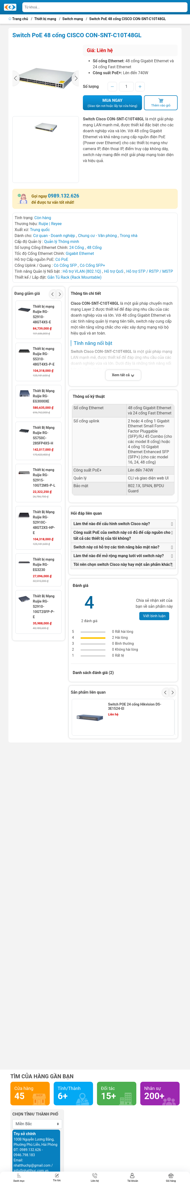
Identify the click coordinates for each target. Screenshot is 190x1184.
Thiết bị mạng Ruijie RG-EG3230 (43, 564)
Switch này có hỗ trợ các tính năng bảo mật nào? (116, 547)
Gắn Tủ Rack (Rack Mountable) (75, 277)
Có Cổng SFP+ (92, 265)
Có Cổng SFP (65, 265)
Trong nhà (129, 235)
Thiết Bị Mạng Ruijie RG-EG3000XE (44, 396)
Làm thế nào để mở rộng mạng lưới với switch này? (118, 555)
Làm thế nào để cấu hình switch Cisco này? (111, 523)
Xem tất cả (123, 375)
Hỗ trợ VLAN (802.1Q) (82, 271)
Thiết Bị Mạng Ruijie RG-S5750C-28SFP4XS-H (44, 435)
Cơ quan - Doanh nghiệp (54, 235)
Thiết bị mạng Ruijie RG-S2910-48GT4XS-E (43, 314)
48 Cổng (94, 247)
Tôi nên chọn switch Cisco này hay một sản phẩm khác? (122, 564)
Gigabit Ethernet (80, 253)
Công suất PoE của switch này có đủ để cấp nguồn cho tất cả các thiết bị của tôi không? (121, 535)
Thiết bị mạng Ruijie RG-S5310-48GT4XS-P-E (44, 356)
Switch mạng (72, 19)
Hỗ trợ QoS (113, 271)
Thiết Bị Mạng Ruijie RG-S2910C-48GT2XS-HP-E (44, 522)
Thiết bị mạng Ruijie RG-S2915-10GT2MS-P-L (44, 477)
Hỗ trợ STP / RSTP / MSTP (149, 271)
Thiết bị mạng (45, 19)
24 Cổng (76, 247)
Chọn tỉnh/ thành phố (35, 1114)
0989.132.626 (63, 196)
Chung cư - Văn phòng (97, 235)
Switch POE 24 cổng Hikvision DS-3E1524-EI (134, 706)
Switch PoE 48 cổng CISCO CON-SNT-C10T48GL (127, 19)
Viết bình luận (154, 616)
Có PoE (61, 259)
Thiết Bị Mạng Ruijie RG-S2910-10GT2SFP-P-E (44, 606)
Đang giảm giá (27, 293)
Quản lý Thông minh (61, 241)
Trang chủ (18, 19)
